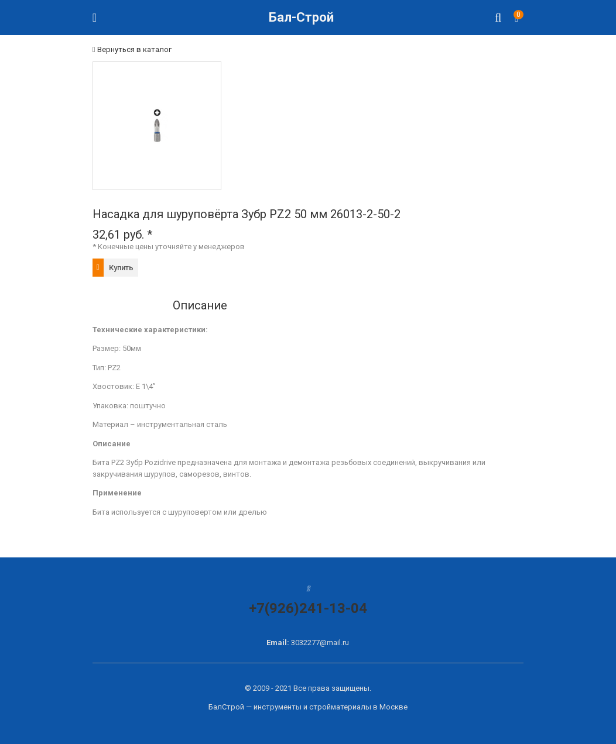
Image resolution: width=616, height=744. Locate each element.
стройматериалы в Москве (358, 706)
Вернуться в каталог (132, 49)
